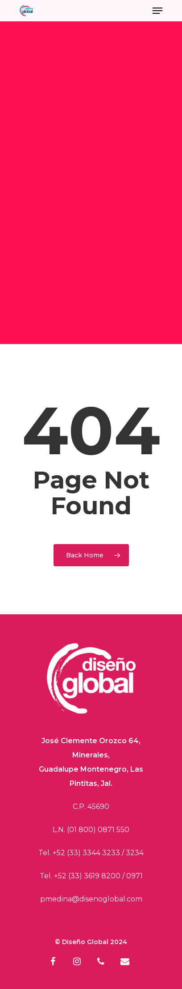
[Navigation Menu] (157, 10)
